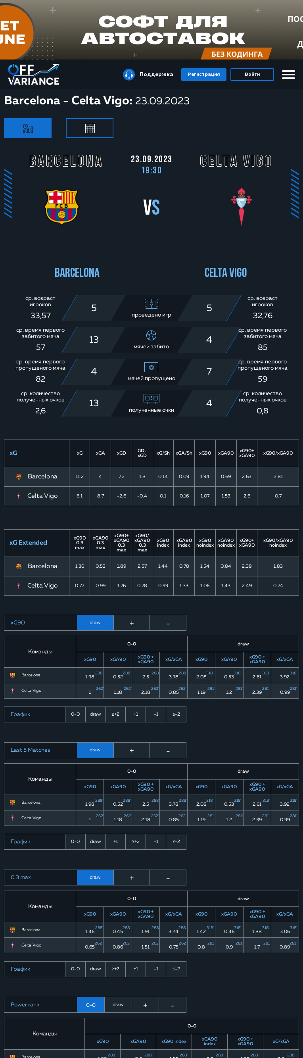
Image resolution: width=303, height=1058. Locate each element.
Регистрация (204, 74)
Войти (252, 74)
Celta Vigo (42, 496)
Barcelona (43, 477)
